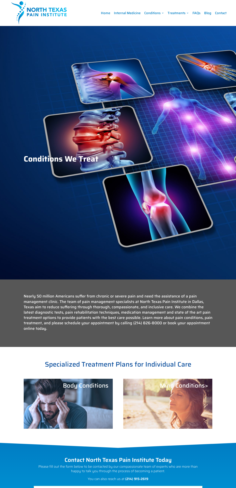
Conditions (152, 13)
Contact (220, 13)
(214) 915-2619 (136, 479)
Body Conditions (85, 385)
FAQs (196, 13)
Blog (207, 13)
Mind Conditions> (184, 385)
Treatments (176, 13)
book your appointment (189, 323)
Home (105, 13)
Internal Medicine (127, 13)
